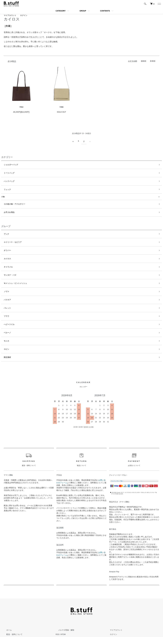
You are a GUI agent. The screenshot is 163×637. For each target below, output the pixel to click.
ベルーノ (4, 304)
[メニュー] (159, 4)
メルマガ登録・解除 (64, 596)
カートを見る (112, 605)
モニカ (3, 311)
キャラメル (5, 250)
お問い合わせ (112, 609)
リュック (4, 183)
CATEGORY (61, 11)
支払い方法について (12, 609)
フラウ (3, 290)
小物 (3, 190)
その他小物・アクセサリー (11, 196)
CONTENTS (105, 11)
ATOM (63, 600)
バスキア (4, 277)
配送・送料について (12, 600)
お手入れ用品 (6, 203)
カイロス (4, 243)
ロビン (3, 317)
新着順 (152, 61)
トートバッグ (6, 169)
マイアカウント (10, 15)
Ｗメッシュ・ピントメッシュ (12, 263)
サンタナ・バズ (7, 257)
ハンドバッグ (6, 176)
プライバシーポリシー (13, 618)
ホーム (6, 596)
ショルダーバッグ (8, 163)
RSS (57, 600)
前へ (74, 141)
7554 (21, 107)
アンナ (3, 223)
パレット (4, 284)
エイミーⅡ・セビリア (9, 230)
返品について (9, 605)
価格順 (143, 61)
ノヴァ (3, 270)
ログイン (23, 15)
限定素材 (4, 324)
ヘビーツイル (6, 297)
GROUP (83, 11)
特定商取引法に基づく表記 (14, 613)
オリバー (4, 237)
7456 (61, 107)
